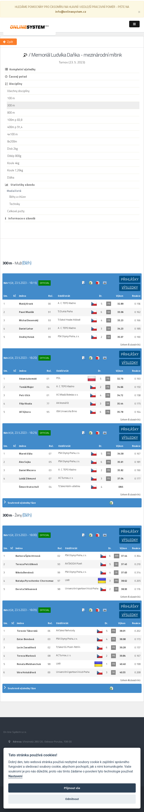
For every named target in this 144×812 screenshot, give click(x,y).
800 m (11, 112)
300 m (11, 105)
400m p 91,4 (14, 127)
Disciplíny (13, 84)
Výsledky (130, 287)
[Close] (139, 11)
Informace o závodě (20, 218)
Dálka (10, 177)
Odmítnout (72, 799)
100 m (11, 98)
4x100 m (12, 134)
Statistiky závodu (20, 184)
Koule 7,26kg (15, 170)
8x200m (12, 141)
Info (84, 283)
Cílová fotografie (104, 283)
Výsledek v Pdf (97, 283)
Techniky (14, 204)
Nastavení (15, 776)
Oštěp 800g (14, 156)
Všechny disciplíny (18, 91)
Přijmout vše (72, 788)
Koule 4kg (13, 163)
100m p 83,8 (14, 120)
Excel (91, 283)
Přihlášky (130, 279)
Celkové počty (15, 211)
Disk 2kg (12, 148)
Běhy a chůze (17, 196)
